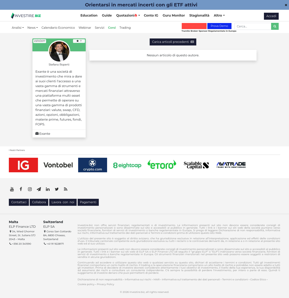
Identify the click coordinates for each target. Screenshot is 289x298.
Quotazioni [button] (126, 15)
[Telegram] (39, 189)
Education (89, 15)
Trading (125, 27)
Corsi (112, 27)
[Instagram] (30, 189)
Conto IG (151, 15)
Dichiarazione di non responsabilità (100, 279)
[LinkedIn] (47, 189)
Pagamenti (88, 202)
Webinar (85, 27)
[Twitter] (56, 189)
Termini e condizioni (235, 279)
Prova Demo (219, 26)
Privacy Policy (105, 284)
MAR (157, 279)
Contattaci (19, 202)
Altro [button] (218, 15)
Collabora (39, 202)
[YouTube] (12, 189)
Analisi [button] (17, 27)
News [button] (31, 27)
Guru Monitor (174, 15)
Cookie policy (86, 284)
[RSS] (65, 189)
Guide (107, 15)
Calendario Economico (58, 27)
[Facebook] (21, 189)
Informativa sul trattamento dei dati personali (191, 279)
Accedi (271, 16)
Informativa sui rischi (138, 279)
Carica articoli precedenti (173, 42)
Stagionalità (199, 15)
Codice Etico (258, 279)
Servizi (100, 27)
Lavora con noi (63, 202)
